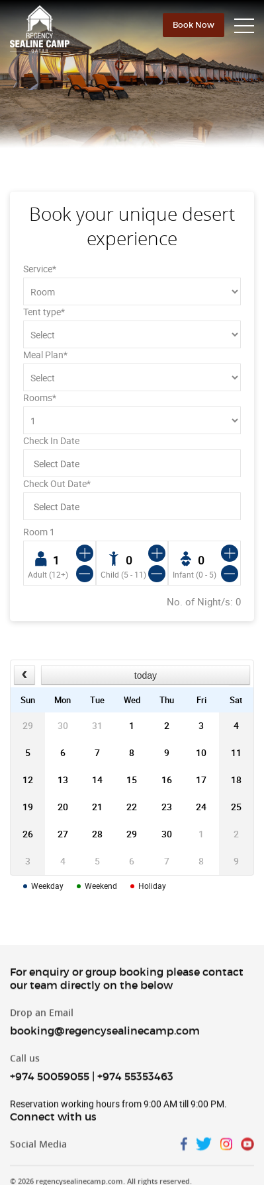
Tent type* (44, 311)
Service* (39, 268)
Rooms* (39, 397)
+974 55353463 (135, 1083)
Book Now (193, 25)
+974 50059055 (49, 1083)
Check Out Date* (57, 483)
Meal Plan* (45, 354)
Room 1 (39, 531)
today (145, 675)
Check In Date (51, 440)
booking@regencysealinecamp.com (105, 1038)
